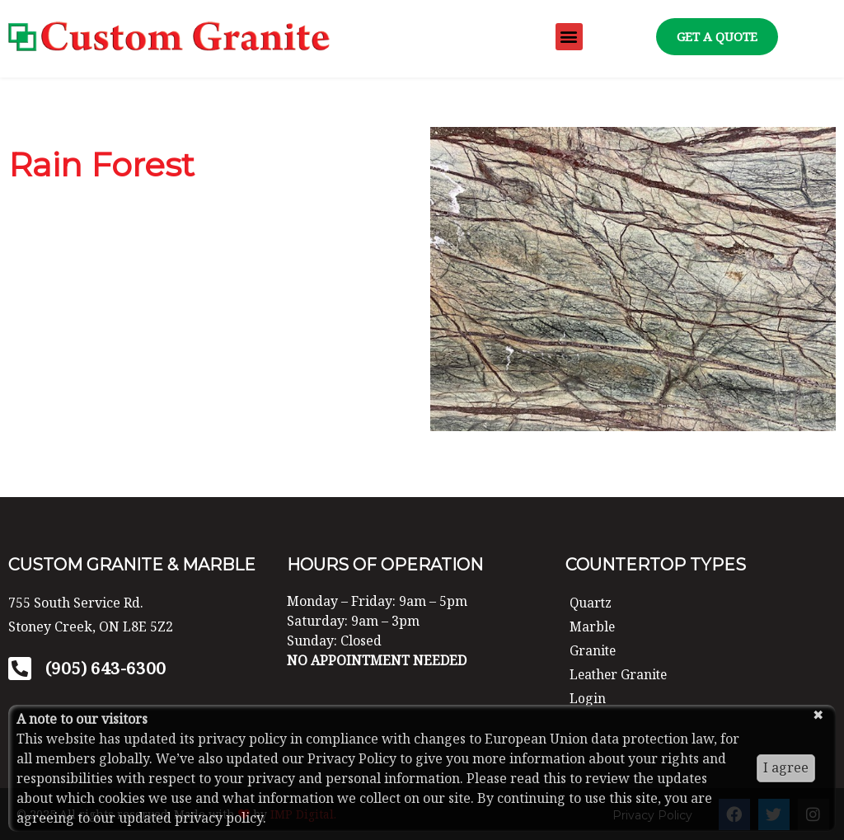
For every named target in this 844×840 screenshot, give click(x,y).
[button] (569, 36)
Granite (593, 650)
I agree (786, 767)
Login (588, 697)
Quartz (591, 603)
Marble (593, 626)
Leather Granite (620, 673)
